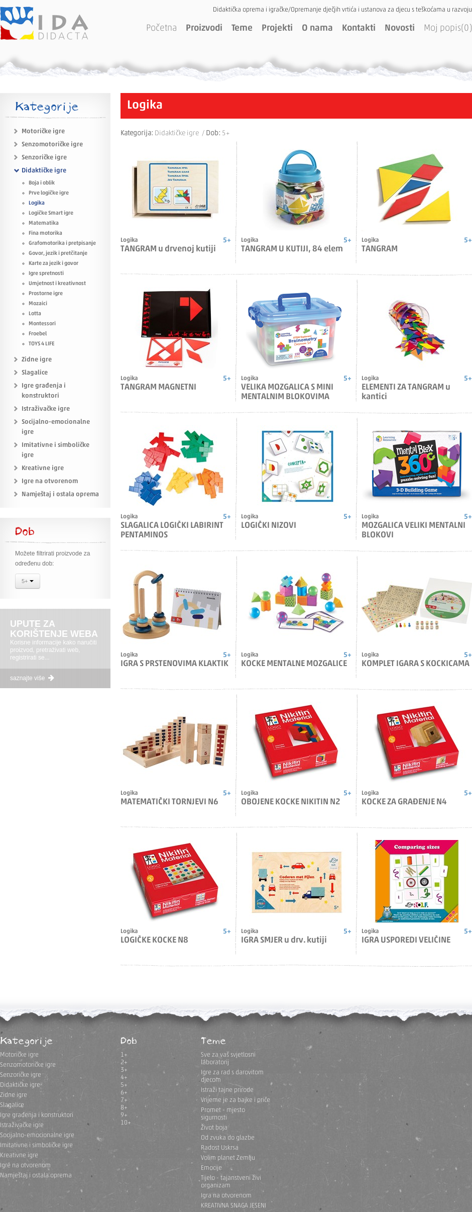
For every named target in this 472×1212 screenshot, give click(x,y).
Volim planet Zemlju (228, 1158)
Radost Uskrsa (220, 1148)
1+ (124, 1055)
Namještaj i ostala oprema (60, 494)
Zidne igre (37, 359)
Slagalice (35, 372)
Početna (161, 28)
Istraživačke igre (46, 409)
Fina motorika (45, 233)
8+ (124, 1107)
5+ (28, 582)
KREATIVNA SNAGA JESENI (233, 1205)
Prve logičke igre (49, 193)
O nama (317, 28)
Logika (37, 203)
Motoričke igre (43, 131)
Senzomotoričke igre (52, 144)
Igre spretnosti (46, 273)
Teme (242, 28)
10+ (126, 1123)
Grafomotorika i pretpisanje (62, 243)
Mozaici (38, 304)
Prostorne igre (46, 294)
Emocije (211, 1168)
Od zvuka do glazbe (228, 1138)
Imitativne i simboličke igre (36, 1145)
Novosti (400, 28)
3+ (124, 1070)
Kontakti (359, 28)
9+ (124, 1115)
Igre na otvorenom (50, 481)
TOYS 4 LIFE (41, 344)
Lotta (35, 314)
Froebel (38, 334)
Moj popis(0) (448, 28)
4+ (124, 1077)
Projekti (277, 28)
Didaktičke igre (44, 170)
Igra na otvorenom (226, 1195)
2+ (124, 1062)
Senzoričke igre (44, 157)
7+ (124, 1100)
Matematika (44, 223)
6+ (124, 1092)
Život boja (214, 1128)
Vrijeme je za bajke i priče (235, 1100)
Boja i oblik (42, 183)
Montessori (42, 324)
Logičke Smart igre (51, 213)
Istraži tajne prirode (227, 1090)
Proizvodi (204, 28)
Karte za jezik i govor (53, 263)
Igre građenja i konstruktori (36, 1115)
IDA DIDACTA (44, 23)
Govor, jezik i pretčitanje (58, 253)
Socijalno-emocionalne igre (37, 1135)
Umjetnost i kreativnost (57, 284)
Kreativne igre (43, 468)
